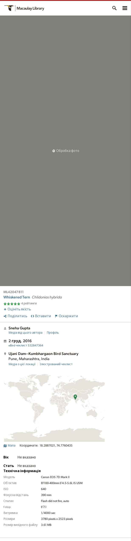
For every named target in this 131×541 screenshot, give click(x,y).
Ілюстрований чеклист (56, 364)
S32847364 (25, 345)
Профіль (53, 332)
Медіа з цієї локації (22, 364)
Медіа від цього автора (25, 332)
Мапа (9, 445)
